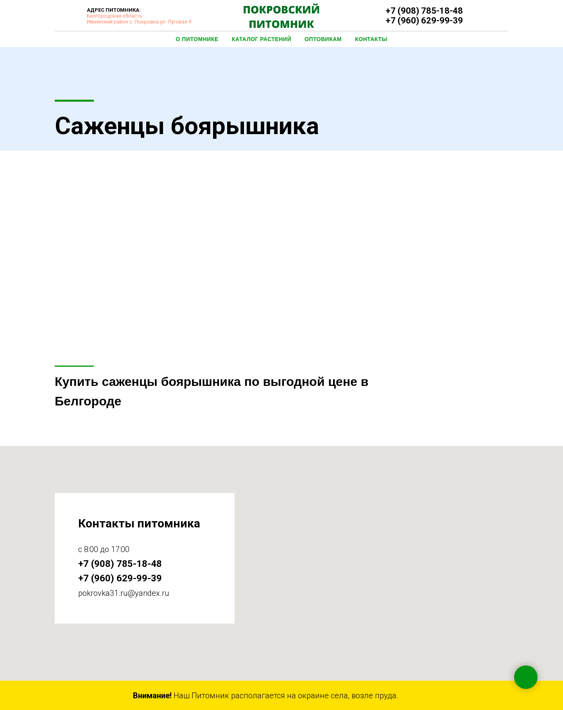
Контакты (371, 39)
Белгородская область (114, 16)
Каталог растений (261, 39)
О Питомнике (197, 39)
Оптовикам (323, 39)
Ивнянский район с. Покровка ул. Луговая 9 (139, 22)
